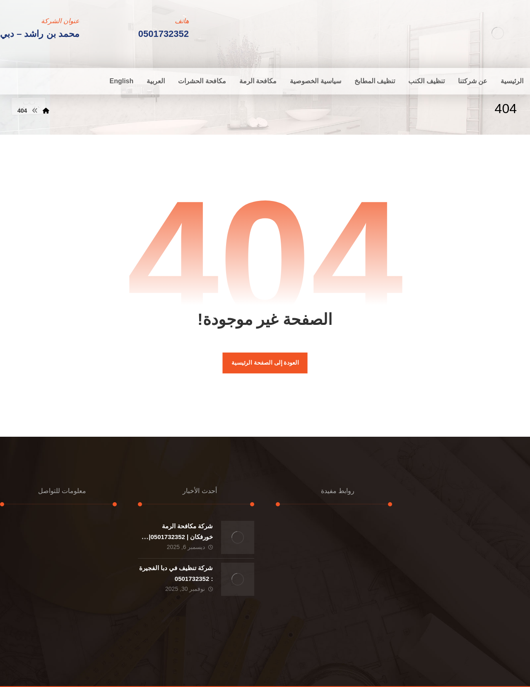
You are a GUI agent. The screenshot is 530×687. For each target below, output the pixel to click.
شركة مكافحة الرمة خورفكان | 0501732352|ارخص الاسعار (181, 536)
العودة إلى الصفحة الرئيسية (265, 363)
